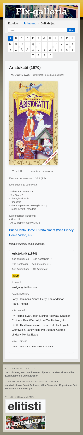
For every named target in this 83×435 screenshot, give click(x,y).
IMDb (16, 275)
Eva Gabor (31, 315)
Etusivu (13, 23)
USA (14, 346)
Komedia (48, 346)
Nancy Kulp (33, 329)
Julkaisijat (48, 23)
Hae (71, 30)
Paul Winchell (31, 320)
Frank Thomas (20, 303)
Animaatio (24, 346)
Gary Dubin (18, 329)
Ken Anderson (56, 299)
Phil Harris (18, 315)
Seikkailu (37, 346)
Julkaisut (29, 23)
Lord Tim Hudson (50, 320)
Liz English (62, 325)
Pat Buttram (48, 329)
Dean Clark (48, 325)
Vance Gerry (39, 299)
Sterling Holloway (49, 315)
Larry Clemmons (21, 299)
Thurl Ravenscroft (30, 325)
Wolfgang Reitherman (24, 287)
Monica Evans (30, 334)
